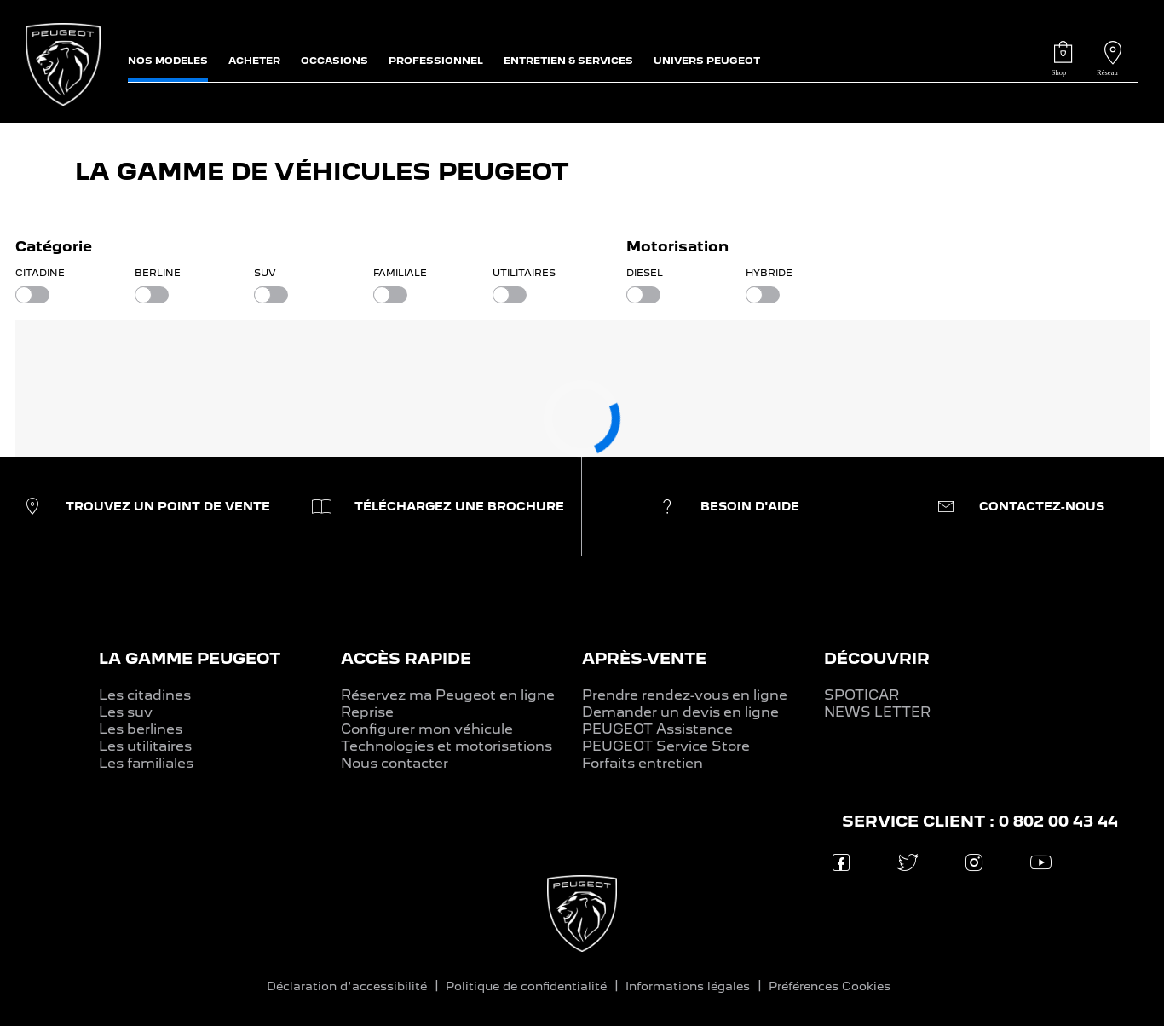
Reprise (367, 712)
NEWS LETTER (877, 712)
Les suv (126, 712)
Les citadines (145, 695)
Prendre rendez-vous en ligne (684, 695)
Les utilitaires (145, 746)
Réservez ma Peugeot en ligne (448, 695)
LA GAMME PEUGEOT (189, 658)
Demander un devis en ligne (680, 712)
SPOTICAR (861, 695)
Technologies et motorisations (446, 746)
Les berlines (140, 729)
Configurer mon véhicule (427, 729)
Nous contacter (394, 763)
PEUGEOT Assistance (657, 729)
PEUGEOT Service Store (666, 746)
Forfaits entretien (642, 763)
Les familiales (146, 763)
